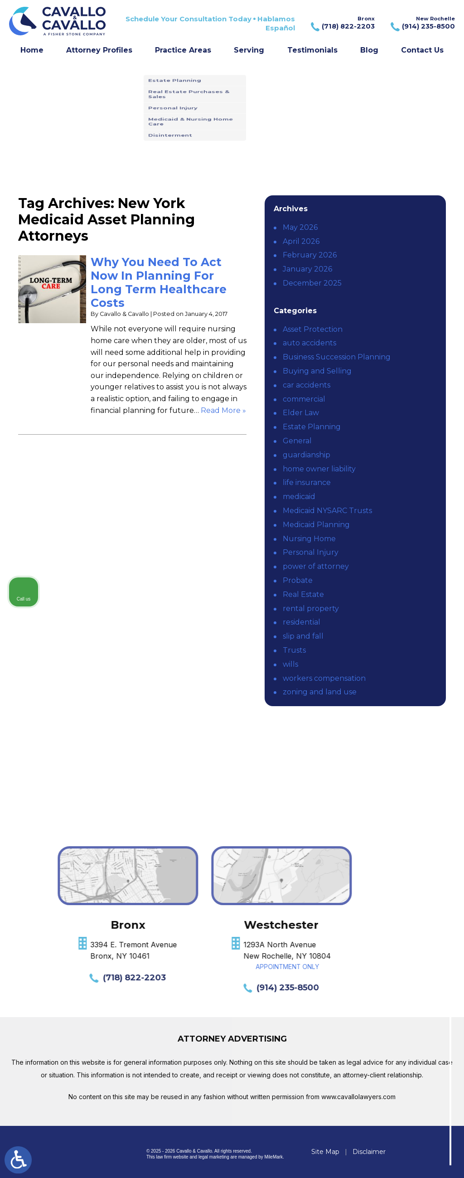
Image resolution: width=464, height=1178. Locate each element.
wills (290, 664)
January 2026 (307, 269)
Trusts (294, 650)
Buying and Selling (317, 371)
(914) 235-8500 (89, 988)
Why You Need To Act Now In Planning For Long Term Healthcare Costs (159, 282)
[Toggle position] (415, 888)
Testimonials (312, 50)
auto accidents (309, 343)
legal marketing (213, 1156)
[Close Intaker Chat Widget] (434, 888)
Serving (249, 50)
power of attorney (316, 566)
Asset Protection (313, 329)
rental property (311, 608)
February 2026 (310, 255)
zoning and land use (320, 692)
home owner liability (319, 469)
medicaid (299, 496)
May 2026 (300, 227)
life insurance (307, 482)
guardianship (306, 455)
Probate (298, 580)
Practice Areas (183, 50)
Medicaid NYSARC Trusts (327, 510)
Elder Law (301, 412)
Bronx (342, 23)
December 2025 (312, 283)
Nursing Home (309, 538)
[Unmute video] (303, 888)
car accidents (306, 385)
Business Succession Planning (337, 357)
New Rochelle (421, 23)
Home (32, 50)
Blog (369, 50)
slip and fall (303, 636)
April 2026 (301, 241)
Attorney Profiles (99, 50)
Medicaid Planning (316, 524)
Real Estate (303, 594)
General (297, 440)
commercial (304, 399)
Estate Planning (312, 426)
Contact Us (422, 50)
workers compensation (324, 678)
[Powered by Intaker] (386, 1159)
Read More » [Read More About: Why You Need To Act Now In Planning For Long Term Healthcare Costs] (223, 410)
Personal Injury (310, 552)
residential (301, 622)
